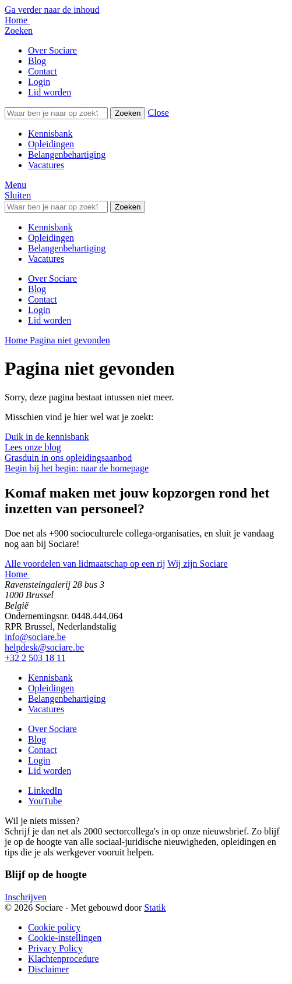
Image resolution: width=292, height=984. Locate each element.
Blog (37, 61)
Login (39, 82)
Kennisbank (50, 133)
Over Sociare (52, 50)
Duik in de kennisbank (47, 437)
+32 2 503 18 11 (35, 658)
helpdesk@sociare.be (44, 647)
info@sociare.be (35, 637)
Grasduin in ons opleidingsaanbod (68, 458)
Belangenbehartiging (66, 154)
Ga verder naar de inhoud (52, 10)
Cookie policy (54, 927)
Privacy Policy (55, 948)
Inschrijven (26, 897)
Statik (155, 907)
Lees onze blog (33, 447)
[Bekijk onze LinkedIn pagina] (45, 790)
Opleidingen (51, 144)
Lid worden (49, 92)
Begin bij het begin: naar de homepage (77, 468)
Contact (42, 71)
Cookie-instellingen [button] (64, 938)
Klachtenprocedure (63, 959)
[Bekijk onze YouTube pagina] (45, 801)
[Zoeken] (56, 113)
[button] (157, 113)
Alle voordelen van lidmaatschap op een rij (85, 564)
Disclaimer (48, 969)
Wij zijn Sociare (197, 564)
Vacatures (46, 165)
